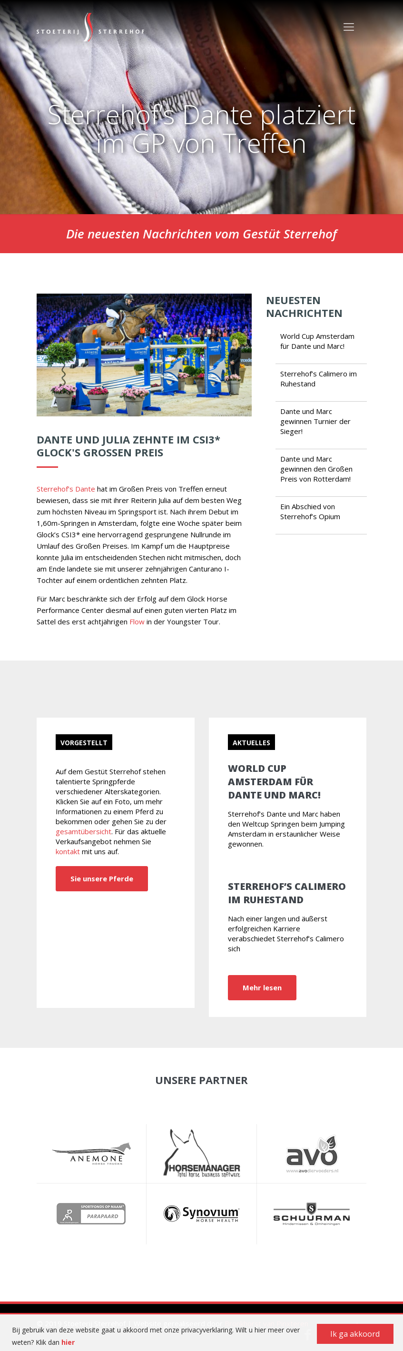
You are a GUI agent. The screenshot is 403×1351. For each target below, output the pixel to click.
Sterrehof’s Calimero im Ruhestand (287, 893)
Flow (137, 621)
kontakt (68, 851)
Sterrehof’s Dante (66, 488)
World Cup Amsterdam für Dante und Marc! (317, 341)
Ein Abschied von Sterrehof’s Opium (310, 511)
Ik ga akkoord (355, 1334)
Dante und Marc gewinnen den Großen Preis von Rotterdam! (316, 468)
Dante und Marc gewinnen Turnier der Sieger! (315, 421)
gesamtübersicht (83, 831)
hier (68, 1342)
